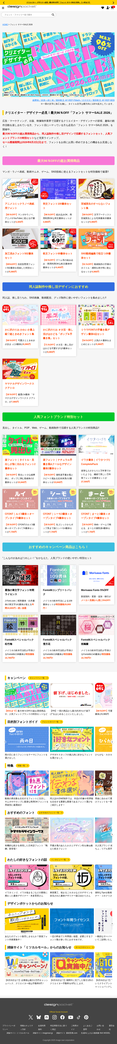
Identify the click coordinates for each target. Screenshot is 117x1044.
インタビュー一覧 (58, 860)
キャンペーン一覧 (37, 678)
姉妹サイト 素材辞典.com (66, 1033)
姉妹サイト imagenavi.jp (43, 1033)
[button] (112, 698)
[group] (27, 699)
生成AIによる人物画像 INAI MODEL (95, 1033)
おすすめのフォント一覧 (49, 813)
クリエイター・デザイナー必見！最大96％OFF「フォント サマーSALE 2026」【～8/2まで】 (58, 2)
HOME (5, 25)
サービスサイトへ (83, 947)
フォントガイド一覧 (50, 722)
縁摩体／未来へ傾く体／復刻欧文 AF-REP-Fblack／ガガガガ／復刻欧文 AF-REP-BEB (73, 100)
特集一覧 (21, 766)
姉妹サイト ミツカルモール (18, 1033)
